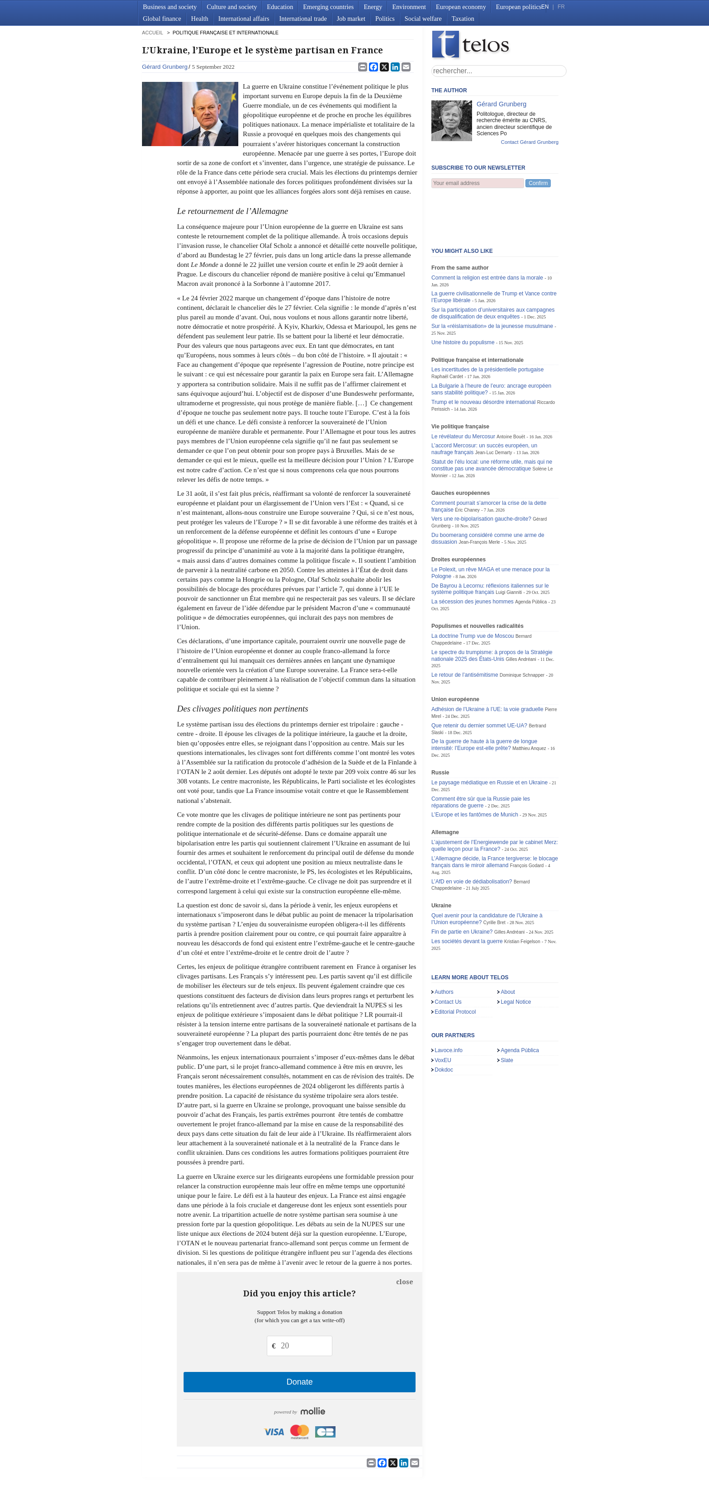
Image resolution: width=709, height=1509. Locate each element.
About (508, 947)
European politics (518, 6)
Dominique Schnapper (522, 630)
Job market (351, 18)
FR (561, 7)
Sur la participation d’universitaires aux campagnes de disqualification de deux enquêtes (493, 268)
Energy (373, 6)
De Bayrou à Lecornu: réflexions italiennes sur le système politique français (490, 544)
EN (544, 7)
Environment (409, 6)
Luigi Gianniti (509, 547)
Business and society (170, 6)
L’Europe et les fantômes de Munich (474, 770)
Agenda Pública (531, 557)
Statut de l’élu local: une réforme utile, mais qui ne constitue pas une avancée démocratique (491, 420)
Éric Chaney (467, 465)
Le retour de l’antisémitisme (464, 630)
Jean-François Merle (479, 497)
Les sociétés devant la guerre (467, 896)
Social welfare (423, 18)
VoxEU (443, 1015)
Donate (300, 1381)
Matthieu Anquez (529, 703)
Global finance (162, 18)
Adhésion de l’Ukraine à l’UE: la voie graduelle (487, 664)
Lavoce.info (449, 1005)
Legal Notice (516, 957)
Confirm (538, 183)
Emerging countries (328, 6)
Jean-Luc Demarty (493, 407)
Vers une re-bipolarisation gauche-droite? (481, 474)
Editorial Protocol (455, 967)
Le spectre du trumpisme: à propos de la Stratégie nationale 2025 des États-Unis (492, 610)
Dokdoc (444, 1025)
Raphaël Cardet (447, 331)
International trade (303, 18)
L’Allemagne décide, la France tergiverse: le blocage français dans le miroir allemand (494, 817)
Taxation (463, 18)
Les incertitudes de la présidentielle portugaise (487, 325)
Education (280, 6)
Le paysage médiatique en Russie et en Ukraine (489, 738)
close (404, 1282)
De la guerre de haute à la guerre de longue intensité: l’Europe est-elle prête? (484, 700)
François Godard (527, 820)
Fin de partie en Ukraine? (462, 887)
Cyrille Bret (494, 877)
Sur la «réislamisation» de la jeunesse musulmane (492, 281)
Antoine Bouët (510, 391)
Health (199, 18)
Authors (444, 947)
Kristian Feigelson (522, 896)
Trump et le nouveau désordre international (483, 357)
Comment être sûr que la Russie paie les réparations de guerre (480, 757)
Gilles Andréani (521, 614)
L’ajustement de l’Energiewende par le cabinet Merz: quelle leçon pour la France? (494, 800)
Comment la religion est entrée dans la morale (487, 233)
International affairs (243, 18)
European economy (461, 6)
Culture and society (232, 6)
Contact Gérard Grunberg (529, 142)
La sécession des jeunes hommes (472, 557)
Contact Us (448, 957)
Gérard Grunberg (165, 66)
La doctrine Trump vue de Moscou (472, 591)
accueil (152, 32)
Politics (385, 18)
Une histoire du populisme (463, 297)
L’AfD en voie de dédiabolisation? (471, 837)
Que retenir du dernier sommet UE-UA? (479, 681)
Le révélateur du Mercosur (463, 392)
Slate (507, 1015)
